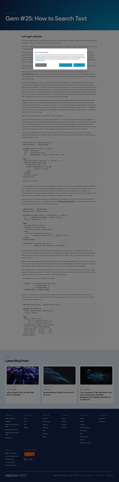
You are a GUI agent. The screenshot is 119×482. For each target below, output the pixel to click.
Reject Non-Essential (65, 65)
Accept (79, 65)
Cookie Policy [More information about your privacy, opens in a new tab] (40, 60)
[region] (60, 59)
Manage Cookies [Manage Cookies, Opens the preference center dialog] (41, 65)
